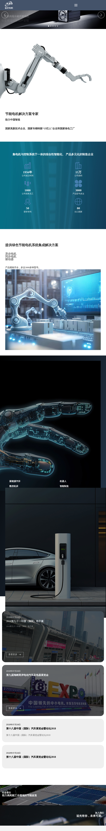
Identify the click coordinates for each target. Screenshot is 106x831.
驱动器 (9, 259)
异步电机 (10, 253)
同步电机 (10, 256)
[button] (48, 26)
